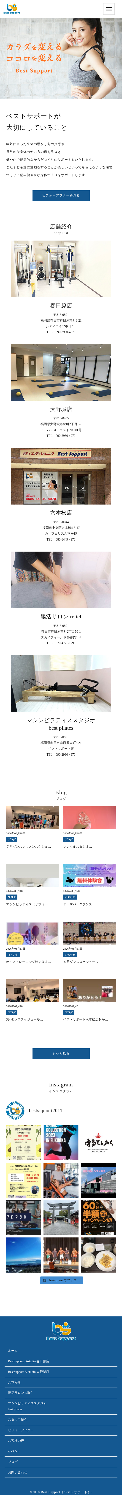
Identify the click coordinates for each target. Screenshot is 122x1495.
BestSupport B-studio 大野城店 (28, 1372)
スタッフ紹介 (17, 1419)
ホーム (13, 1350)
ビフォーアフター (21, 1430)
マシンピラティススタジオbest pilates (27, 1406)
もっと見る (61, 1053)
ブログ (13, 1462)
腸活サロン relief (20, 1392)
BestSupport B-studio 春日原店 (28, 1361)
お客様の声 (16, 1440)
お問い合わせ (17, 1472)
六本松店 (14, 1382)
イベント (14, 1451)
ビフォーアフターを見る (61, 195)
